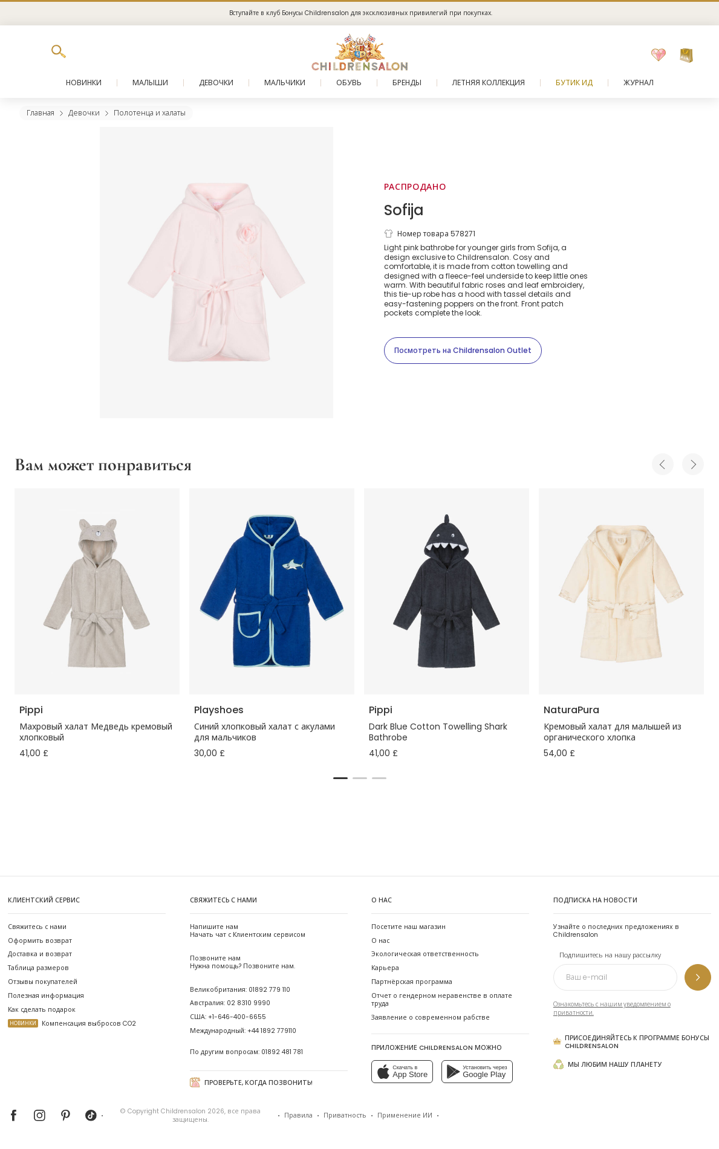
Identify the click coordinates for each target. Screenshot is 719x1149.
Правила (298, 1115)
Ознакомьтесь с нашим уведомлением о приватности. (612, 1008)
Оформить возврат (40, 940)
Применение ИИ (404, 1115)
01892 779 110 (269, 989)
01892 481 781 (282, 1052)
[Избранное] (658, 55)
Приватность (345, 1115)
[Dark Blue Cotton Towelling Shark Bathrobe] (446, 591)
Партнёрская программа (411, 981)
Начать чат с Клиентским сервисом (247, 930)
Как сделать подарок (42, 1009)
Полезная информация (46, 995)
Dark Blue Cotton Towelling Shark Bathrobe (438, 732)
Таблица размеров (38, 968)
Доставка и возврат (40, 954)
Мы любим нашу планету (607, 1064)
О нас (380, 940)
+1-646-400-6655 (237, 1016)
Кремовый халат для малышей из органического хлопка (613, 732)
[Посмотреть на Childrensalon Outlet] (463, 350)
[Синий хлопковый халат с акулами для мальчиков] (271, 591)
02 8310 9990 (248, 1003)
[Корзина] (686, 55)
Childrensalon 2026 (192, 1111)
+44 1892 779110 (271, 1030)
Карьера (385, 968)
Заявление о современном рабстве (430, 1017)
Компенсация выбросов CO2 (72, 1023)
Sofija (404, 210)
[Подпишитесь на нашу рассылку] (698, 977)
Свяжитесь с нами (37, 926)
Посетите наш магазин (408, 926)
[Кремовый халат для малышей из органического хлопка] (621, 591)
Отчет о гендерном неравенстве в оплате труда (441, 999)
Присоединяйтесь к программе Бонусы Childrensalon (631, 1042)
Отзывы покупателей (42, 981)
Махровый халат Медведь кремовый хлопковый (95, 732)
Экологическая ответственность (425, 954)
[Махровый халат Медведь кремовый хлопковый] (97, 591)
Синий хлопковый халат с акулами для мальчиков (264, 732)
